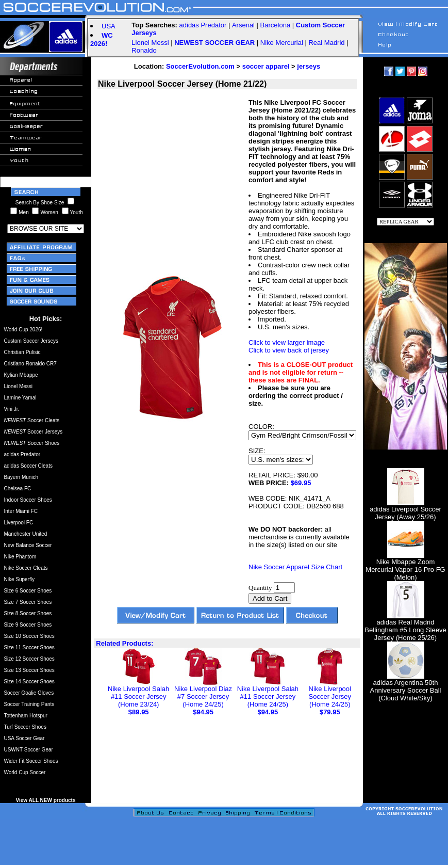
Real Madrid (326, 42)
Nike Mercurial (281, 42)
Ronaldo (143, 50)
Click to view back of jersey (288, 350)
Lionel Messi (150, 42)
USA (108, 26)
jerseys (308, 66)
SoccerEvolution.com (200, 66)
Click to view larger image (286, 342)
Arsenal (243, 25)
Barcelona (275, 25)
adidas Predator (203, 25)
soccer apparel (266, 66)
